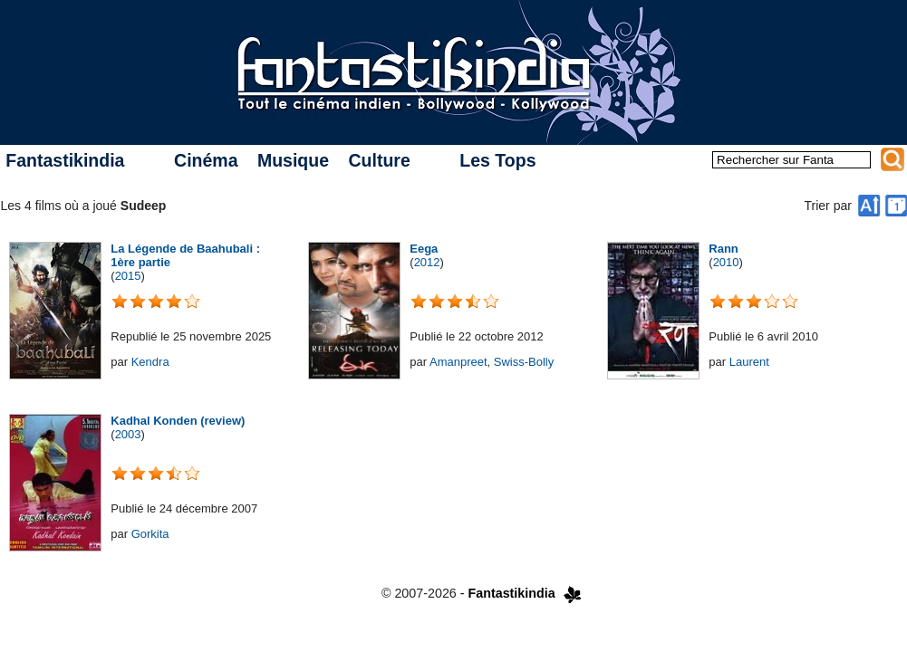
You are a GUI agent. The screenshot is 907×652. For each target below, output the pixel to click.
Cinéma (205, 160)
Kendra (150, 362)
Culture (379, 160)
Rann (723, 248)
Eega (424, 248)
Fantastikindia (64, 160)
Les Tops (497, 160)
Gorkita (150, 534)
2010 (726, 262)
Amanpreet (458, 362)
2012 (427, 262)
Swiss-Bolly (524, 362)
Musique (293, 160)
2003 (128, 434)
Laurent (749, 362)
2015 (128, 276)
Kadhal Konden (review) (178, 420)
